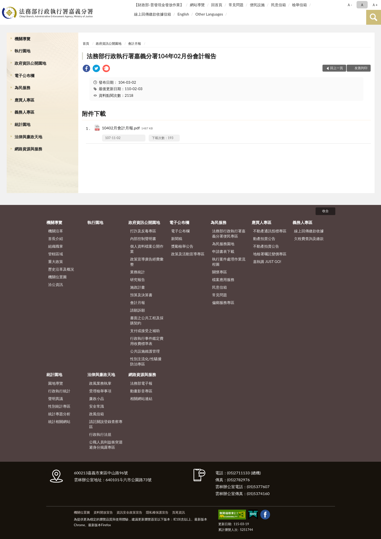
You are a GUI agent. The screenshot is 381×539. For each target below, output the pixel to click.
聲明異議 (55, 398)
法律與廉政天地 (28, 136)
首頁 (86, 43)
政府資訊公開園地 (30, 63)
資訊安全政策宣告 (129, 512)
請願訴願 (137, 310)
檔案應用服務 (223, 279)
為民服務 (22, 87)
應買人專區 (24, 100)
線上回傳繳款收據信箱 (152, 14)
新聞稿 (176, 238)
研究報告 (137, 279)
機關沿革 (55, 231)
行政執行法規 (100, 434)
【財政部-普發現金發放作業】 (159, 4)
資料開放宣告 (103, 512)
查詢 (373, 17)
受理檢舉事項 (100, 391)
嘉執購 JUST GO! (267, 261)
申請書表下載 (223, 251)
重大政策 (55, 261)
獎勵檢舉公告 (182, 246)
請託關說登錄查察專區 (105, 424)
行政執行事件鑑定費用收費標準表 (146, 341)
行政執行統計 (59, 391)
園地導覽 (55, 383)
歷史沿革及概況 (61, 269)
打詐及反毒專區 (143, 231)
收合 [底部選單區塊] (325, 211)
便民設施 (257, 4)
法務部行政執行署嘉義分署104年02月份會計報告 (152, 56)
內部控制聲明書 (143, 238)
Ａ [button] (362, 4)
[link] (86, 69)
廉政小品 (96, 398)
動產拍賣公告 (264, 238)
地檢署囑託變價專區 (269, 254)
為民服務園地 (223, 243)
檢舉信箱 (299, 4)
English (183, 14)
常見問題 (236, 4)
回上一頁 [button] (336, 68)
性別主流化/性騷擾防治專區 (145, 361)
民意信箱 (278, 4)
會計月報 (134, 43)
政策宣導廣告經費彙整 (146, 261)
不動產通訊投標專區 (269, 231)
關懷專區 (219, 272)
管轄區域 (55, 254)
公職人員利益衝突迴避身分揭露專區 (105, 444)
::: (4, 4)
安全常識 (96, 406)
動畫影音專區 (141, 391)
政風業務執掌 (100, 383)
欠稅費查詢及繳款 (309, 238)
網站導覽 (197, 4)
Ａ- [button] (349, 4)
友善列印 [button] (361, 68)
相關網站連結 (141, 398)
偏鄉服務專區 (223, 302)
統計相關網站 (59, 421)
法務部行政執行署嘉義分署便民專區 (228, 233)
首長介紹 (55, 238)
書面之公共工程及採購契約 (146, 320)
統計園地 (22, 124)
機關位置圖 (57, 277)
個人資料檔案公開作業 (146, 249)
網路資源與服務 (28, 148)
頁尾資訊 (178, 512)
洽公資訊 (55, 284)
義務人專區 (24, 112)
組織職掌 (55, 246)
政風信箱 (96, 414)
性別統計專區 (59, 406)
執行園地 (22, 50)
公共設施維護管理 (145, 351)
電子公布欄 (24, 75)
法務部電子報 (141, 383)
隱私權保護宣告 (157, 512)
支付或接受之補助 (145, 330)
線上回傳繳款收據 (309, 231)
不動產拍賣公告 (266, 246)
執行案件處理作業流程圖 (228, 261)
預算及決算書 (141, 295)
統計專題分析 (59, 414)
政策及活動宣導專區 (187, 254)
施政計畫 (137, 287)
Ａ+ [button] (375, 4)
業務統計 (137, 272)
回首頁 (216, 4)
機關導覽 (22, 38)
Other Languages (209, 14)
